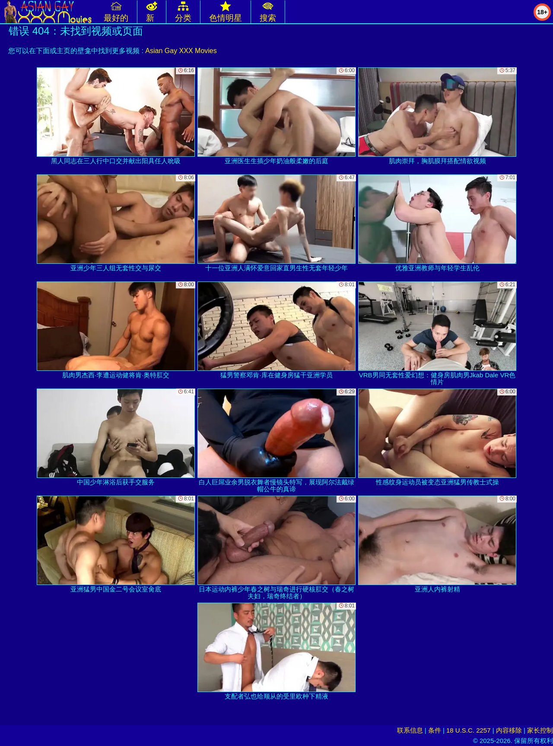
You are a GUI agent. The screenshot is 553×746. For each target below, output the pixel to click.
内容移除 (509, 730)
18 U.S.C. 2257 (468, 730)
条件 (434, 730)
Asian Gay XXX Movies (180, 50)
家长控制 (540, 730)
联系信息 (410, 730)
